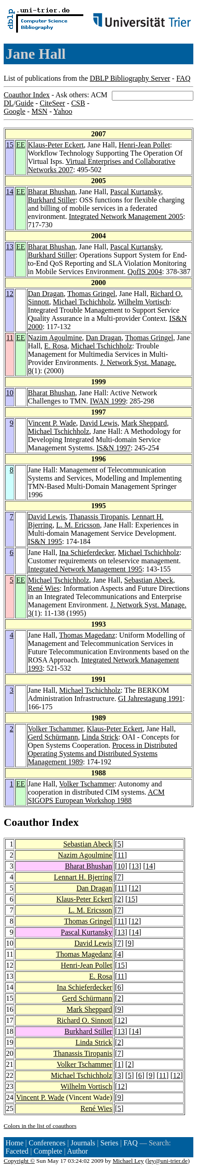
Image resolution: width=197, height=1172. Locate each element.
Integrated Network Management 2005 (126, 216)
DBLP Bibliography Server (130, 78)
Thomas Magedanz (87, 635)
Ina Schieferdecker (87, 552)
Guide (25, 103)
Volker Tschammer (55, 729)
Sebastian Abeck (148, 580)
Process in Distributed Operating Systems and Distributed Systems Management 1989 (102, 753)
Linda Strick (99, 737)
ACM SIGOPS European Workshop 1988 (96, 796)
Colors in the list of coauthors (40, 1125)
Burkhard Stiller (52, 200)
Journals (82, 1143)
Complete (48, 1151)
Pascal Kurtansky (135, 192)
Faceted (17, 1151)
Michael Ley (128, 1160)
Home (14, 1143)
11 (9, 338)
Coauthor (26, 822)
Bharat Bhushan (51, 192)
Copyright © (19, 1160)
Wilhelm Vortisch (143, 302)
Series (109, 1143)
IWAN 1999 (108, 401)
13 (9, 247)
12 (9, 293)
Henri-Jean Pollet (144, 145)
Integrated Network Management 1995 (85, 569)
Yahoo (62, 111)
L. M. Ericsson (78, 525)
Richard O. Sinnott (84, 1020)
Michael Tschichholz (83, 302)
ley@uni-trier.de (167, 1160)
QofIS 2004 (144, 271)
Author (77, 1151)
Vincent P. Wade (52, 423)
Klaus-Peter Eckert (56, 145)
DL (8, 103)
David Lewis (98, 423)
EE (20, 145)
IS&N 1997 (113, 448)
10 (9, 393)
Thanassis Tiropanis (98, 517)
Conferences (47, 1143)
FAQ (183, 78)
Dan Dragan (46, 293)
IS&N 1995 (45, 541)
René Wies (44, 588)
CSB (78, 103)
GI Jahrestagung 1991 (150, 698)
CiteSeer (52, 103)
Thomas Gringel (91, 293)
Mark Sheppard (144, 423)
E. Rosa (55, 346)
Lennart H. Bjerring (83, 877)
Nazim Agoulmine (55, 338)
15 (9, 145)
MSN (39, 111)
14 (9, 192)
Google (14, 111)
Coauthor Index (27, 95)
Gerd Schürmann (53, 737)
